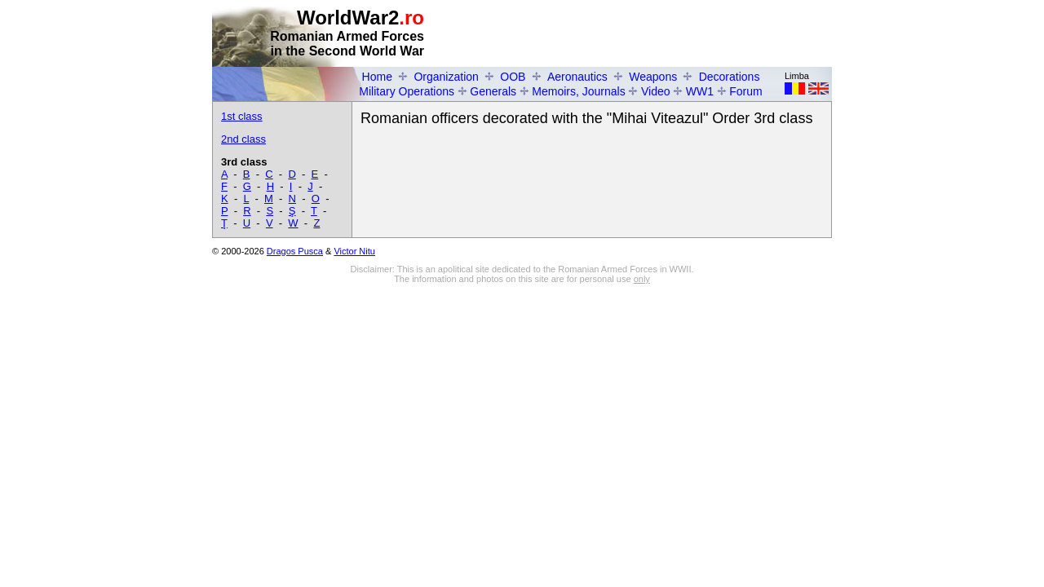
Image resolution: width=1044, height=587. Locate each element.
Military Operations (406, 91)
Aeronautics (577, 76)
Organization (446, 76)
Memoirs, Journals (578, 91)
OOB (512, 76)
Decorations (729, 76)
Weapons (653, 76)
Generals (493, 91)
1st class (242, 116)
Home (377, 76)
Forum (745, 91)
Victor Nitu (354, 251)
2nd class (243, 139)
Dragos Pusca (295, 251)
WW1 (700, 91)
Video (655, 91)
